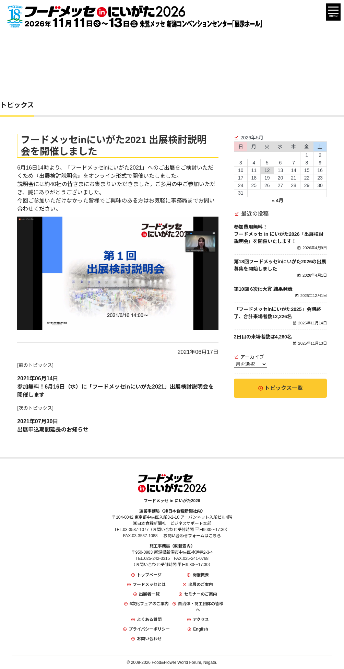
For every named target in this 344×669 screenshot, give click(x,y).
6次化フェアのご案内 (149, 603)
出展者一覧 (149, 594)
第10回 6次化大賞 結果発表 (263, 289)
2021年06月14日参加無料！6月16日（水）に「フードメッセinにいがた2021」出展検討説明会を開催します (115, 387)
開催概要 (200, 575)
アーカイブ (252, 357)
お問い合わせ (149, 638)
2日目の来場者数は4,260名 (263, 336)
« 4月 (277, 200)
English (200, 629)
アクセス (201, 619)
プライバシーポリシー (149, 629)
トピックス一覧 (283, 388)
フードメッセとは (149, 584)
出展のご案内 (200, 584)
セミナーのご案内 (200, 594)
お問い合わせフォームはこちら (192, 535)
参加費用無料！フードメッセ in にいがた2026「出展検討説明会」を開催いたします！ (278, 234)
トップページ (149, 575)
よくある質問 (149, 619)
